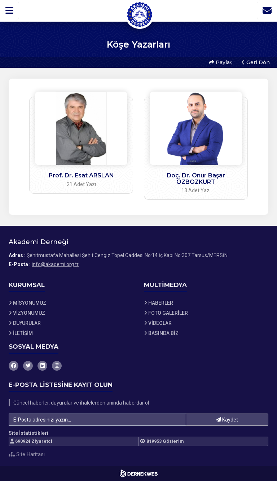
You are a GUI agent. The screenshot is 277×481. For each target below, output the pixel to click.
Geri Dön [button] (256, 62)
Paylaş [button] (220, 62)
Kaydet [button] (227, 420)
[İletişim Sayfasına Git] (267, 10)
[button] (9, 10)
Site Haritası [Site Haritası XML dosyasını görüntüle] (27, 454)
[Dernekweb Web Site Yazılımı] (138, 473)
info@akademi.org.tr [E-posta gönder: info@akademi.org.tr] (55, 264)
